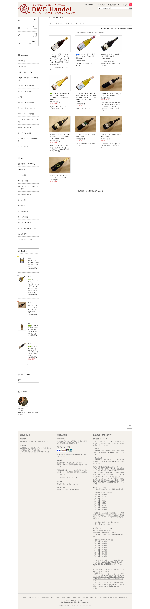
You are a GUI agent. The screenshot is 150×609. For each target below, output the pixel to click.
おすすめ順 (115, 28)
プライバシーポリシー (58, 597)
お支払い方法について (74, 597)
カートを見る (126, 5)
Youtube (20, 412)
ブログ (24, 412)
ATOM (125, 597)
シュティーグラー (81, 23)
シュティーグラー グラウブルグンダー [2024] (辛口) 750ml (85, 56)
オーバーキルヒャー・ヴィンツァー (61, 23)
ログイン (103, 5)
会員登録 (113, 5)
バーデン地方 (58, 17)
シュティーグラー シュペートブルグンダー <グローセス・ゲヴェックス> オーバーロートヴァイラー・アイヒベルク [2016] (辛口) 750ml (60, 58)
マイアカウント (90, 5)
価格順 (123, 28)
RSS (120, 597)
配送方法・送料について (90, 597)
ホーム (25, 597)
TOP (50, 17)
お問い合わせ (44, 597)
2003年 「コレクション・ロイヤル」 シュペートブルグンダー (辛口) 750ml (60, 136)
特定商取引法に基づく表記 (109, 597)
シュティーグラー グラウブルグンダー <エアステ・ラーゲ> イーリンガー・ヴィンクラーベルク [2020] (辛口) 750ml (86, 97)
